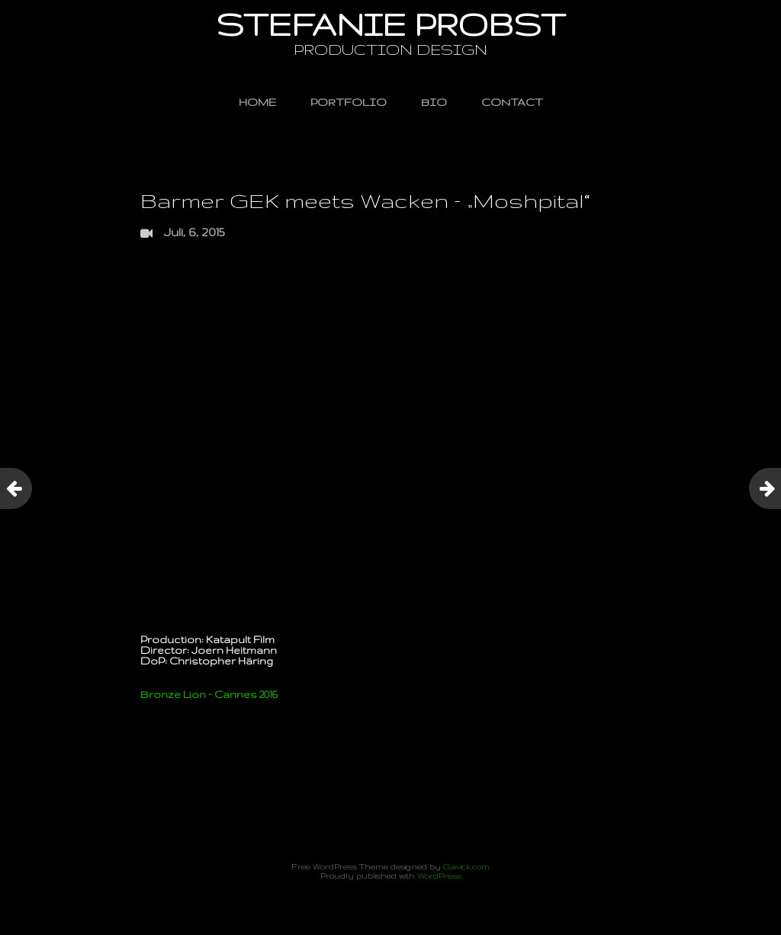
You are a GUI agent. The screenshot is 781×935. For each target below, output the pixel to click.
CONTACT (512, 102)
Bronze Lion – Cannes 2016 (209, 694)
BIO (434, 102)
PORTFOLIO (348, 102)
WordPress (439, 875)
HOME (257, 102)
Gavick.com (466, 866)
